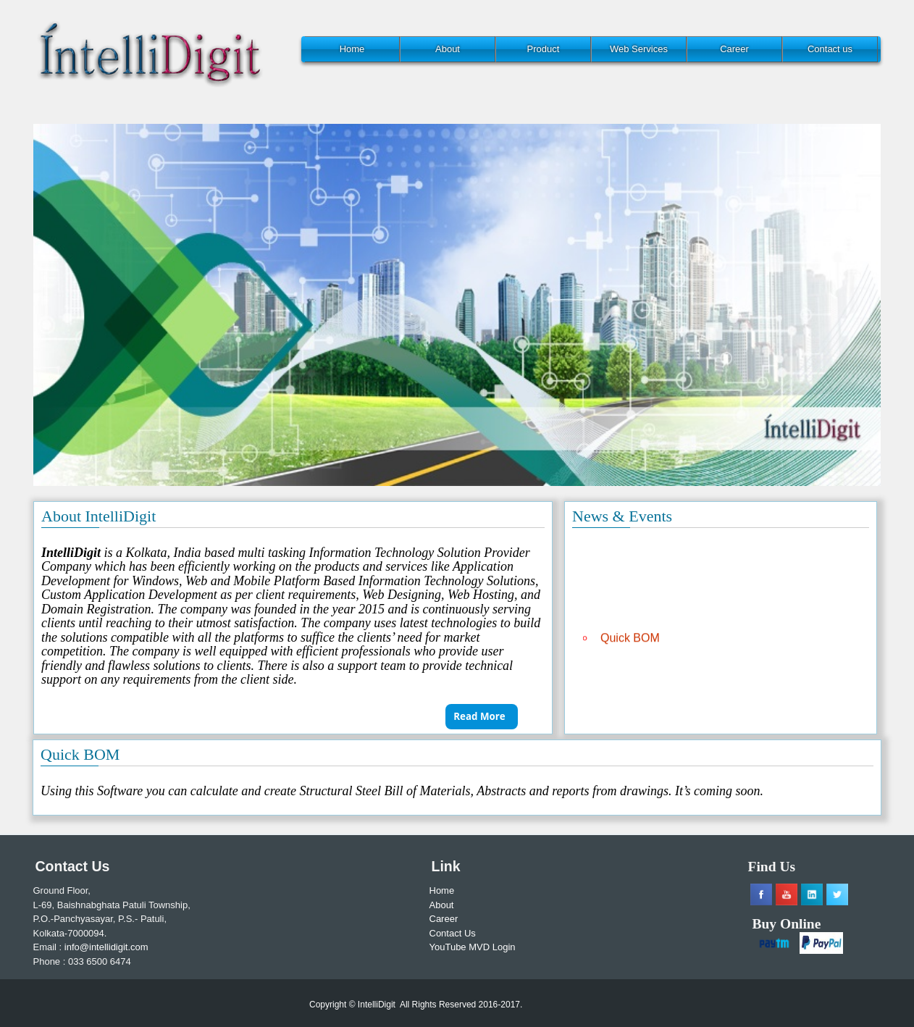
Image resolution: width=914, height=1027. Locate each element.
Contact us (830, 48)
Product (543, 48)
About (447, 48)
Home (352, 48)
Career (734, 48)
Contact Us (452, 933)
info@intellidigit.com (106, 947)
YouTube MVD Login (472, 947)
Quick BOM (630, 640)
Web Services (639, 48)
